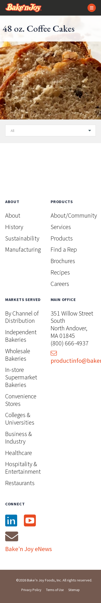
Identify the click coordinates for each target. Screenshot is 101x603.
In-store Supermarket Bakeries (21, 377)
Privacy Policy (31, 590)
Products (62, 238)
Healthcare (18, 453)
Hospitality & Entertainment (23, 467)
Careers (60, 284)
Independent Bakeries (21, 336)
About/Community (74, 215)
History (14, 227)
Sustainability (22, 238)
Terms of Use (55, 590)
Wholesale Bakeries (17, 355)
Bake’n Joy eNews (28, 549)
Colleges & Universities (19, 418)
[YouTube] (29, 520)
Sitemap (74, 590)
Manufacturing (23, 249)
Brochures (63, 261)
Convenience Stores (20, 400)
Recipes (60, 272)
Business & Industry (18, 437)
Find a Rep (64, 249)
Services (61, 227)
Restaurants (20, 483)
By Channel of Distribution (22, 317)
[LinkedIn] (11, 520)
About (12, 215)
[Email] (11, 536)
